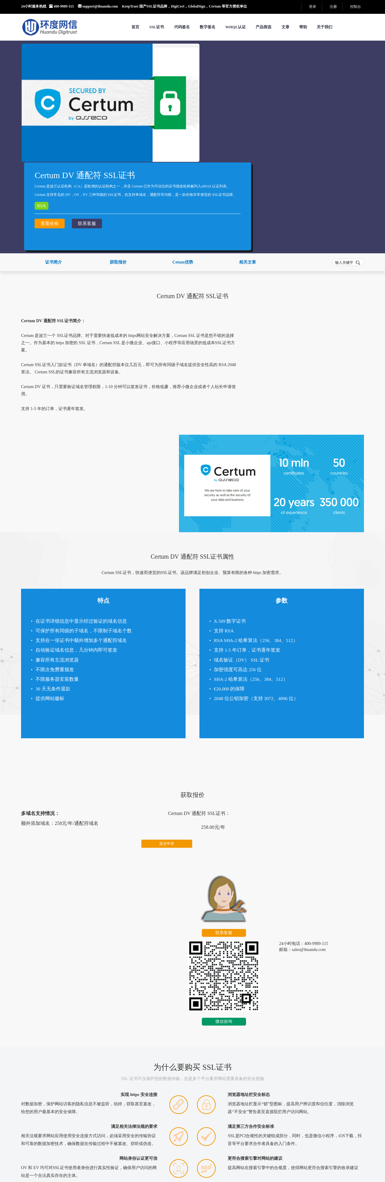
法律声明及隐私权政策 (97, 1146)
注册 (333, 7)
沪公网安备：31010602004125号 (142, 1169)
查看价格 (194, 140)
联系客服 (231, 140)
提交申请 (139, 685)
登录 (312, 7)
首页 (135, 27)
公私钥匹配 (215, 1105)
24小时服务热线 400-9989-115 (47, 6)
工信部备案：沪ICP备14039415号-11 (146, 1163)
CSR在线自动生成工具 (280, 997)
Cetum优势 (182, 199)
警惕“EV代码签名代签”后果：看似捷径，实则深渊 (69, 997)
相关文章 (247, 199)
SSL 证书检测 (217, 1090)
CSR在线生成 (150, 1083)
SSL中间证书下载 (154, 1113)
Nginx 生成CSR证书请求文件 (285, 1009)
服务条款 (57, 1146)
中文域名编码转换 (221, 1098)
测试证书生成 (217, 1113)
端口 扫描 (147, 1105)
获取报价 (118, 199)
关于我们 (324, 27)
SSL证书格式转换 (154, 1098)
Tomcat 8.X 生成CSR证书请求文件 (289, 1033)
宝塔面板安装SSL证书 (162, 997)
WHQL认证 (235, 27)
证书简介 (53, 199)
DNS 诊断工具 (151, 1090)
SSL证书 (156, 27)
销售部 (53, 1110)
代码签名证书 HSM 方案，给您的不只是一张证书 (68, 1009)
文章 (285, 27)
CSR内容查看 (217, 1083)
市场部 (66, 1110)
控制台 (355, 7)
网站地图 (137, 1146)
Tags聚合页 (167, 1146)
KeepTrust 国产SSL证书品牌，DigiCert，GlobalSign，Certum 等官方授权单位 (184, 6)
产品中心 (196, 1146)
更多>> (116, 975)
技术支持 (82, 1110)
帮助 (303, 27)
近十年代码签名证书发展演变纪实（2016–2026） (68, 1033)
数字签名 (207, 27)
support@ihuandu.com (98, 6)
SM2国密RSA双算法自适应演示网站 (248, 1146)
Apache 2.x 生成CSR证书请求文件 (289, 1021)
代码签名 (182, 27)
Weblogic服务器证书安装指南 (168, 1033)
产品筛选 (263, 27)
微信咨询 (314, 709)
